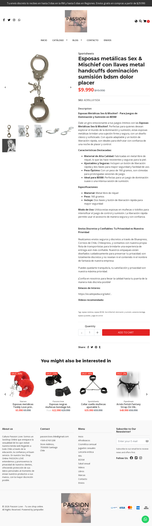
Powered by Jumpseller (32, 509)
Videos (81, 467)
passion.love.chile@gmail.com (54, 436)
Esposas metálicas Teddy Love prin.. (23, 406)
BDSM (81, 459)
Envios (107, 40)
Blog (75, 40)
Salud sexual (84, 463)
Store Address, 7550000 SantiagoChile (49, 447)
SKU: (80, 100)
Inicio (44, 40)
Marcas (81, 475)
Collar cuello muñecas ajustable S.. (93, 406)
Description (85, 108)
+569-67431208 (47, 440)
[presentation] (5, 87)
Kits (80, 455)
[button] (136, 21)
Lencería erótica (86, 452)
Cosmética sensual (87, 444)
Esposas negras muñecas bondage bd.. (58, 406)
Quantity (90, 326)
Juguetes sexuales (86, 448)
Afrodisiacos (84, 440)
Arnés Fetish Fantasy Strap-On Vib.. (129, 406)
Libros (81, 471)
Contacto (92, 40)
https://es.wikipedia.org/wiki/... (95, 294)
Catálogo (58, 40)
